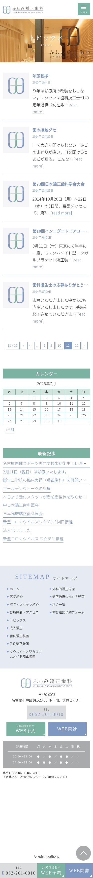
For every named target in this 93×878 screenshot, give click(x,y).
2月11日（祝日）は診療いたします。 (36, 472)
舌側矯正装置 (19, 643)
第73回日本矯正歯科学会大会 (58, 184)
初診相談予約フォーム (68, 612)
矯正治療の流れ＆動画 (68, 596)
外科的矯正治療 (63, 588)
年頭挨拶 (40, 76)
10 (59, 345)
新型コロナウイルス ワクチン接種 (33, 539)
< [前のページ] (30, 345)
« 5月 (9, 429)
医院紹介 (16, 596)
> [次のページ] (84, 345)
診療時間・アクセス (24, 612)
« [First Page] (23, 345)
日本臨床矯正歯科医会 (23, 513)
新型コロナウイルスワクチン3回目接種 (38, 522)
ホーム (14, 588)
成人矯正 (16, 628)
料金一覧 (58, 604)
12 (76, 345)
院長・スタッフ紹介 (24, 604)
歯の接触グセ (44, 130)
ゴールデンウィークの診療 (27, 488)
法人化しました (17, 530)
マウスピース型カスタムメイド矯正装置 (26, 654)
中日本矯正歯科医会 (21, 505)
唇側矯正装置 (19, 635)
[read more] (61, 213)
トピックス (18, 620)
